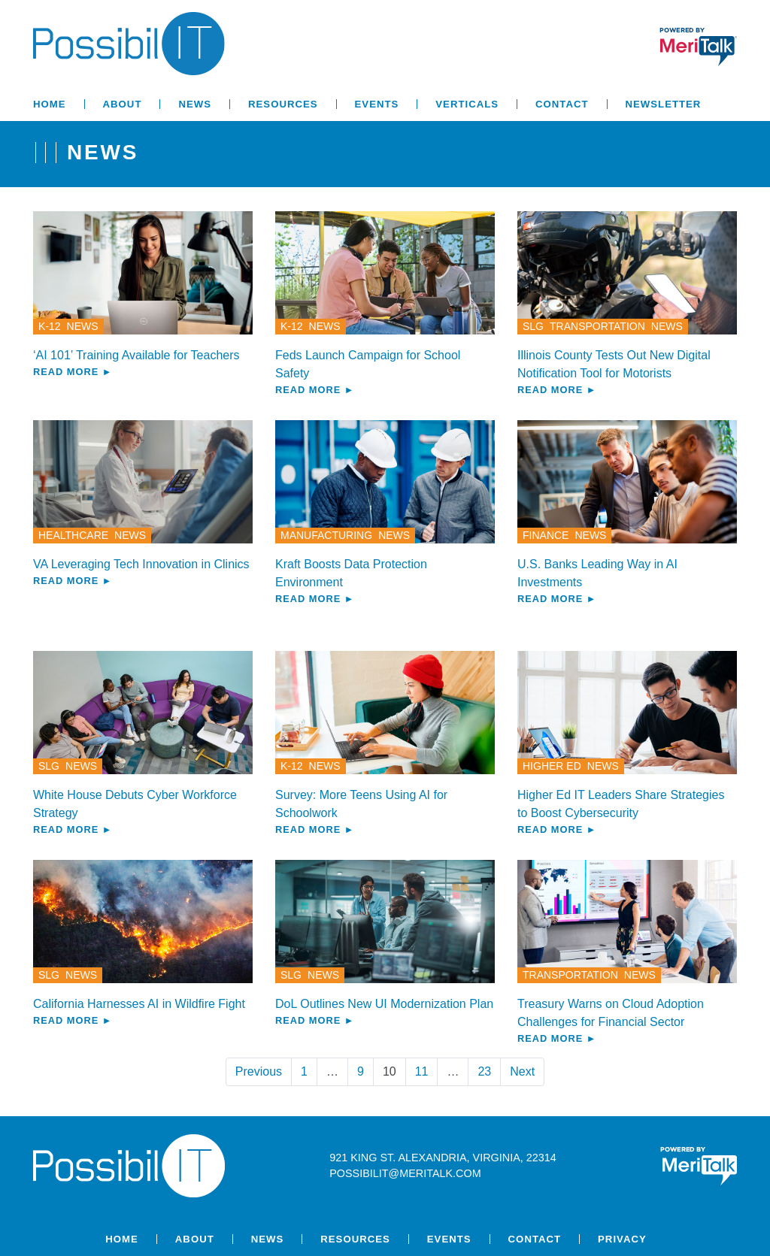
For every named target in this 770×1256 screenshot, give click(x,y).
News (194, 104)
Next (522, 1071)
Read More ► (72, 371)
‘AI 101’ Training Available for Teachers (136, 355)
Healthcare (73, 535)
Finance (545, 535)
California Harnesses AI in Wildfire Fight (139, 1003)
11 (422, 1071)
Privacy (622, 1239)
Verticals (467, 104)
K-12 (49, 326)
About (122, 104)
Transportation (597, 326)
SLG (533, 326)
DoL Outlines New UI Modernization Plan (384, 1003)
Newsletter (664, 104)
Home (49, 104)
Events (377, 104)
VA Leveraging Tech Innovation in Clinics (141, 564)
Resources (283, 104)
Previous (258, 1071)
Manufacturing (326, 535)
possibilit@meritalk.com (404, 1173)
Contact (561, 104)
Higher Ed (552, 766)
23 (484, 1071)
